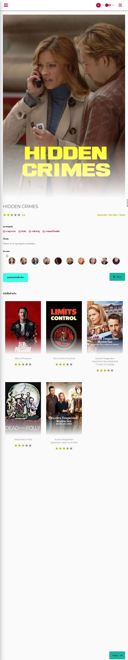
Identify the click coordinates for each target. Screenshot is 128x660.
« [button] (7, 256)
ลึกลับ (22, 231)
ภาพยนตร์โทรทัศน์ (51, 231)
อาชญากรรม (9, 231)
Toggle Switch (106, 5)
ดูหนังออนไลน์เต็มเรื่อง (15, 277)
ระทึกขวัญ (34, 231)
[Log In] (120, 5)
